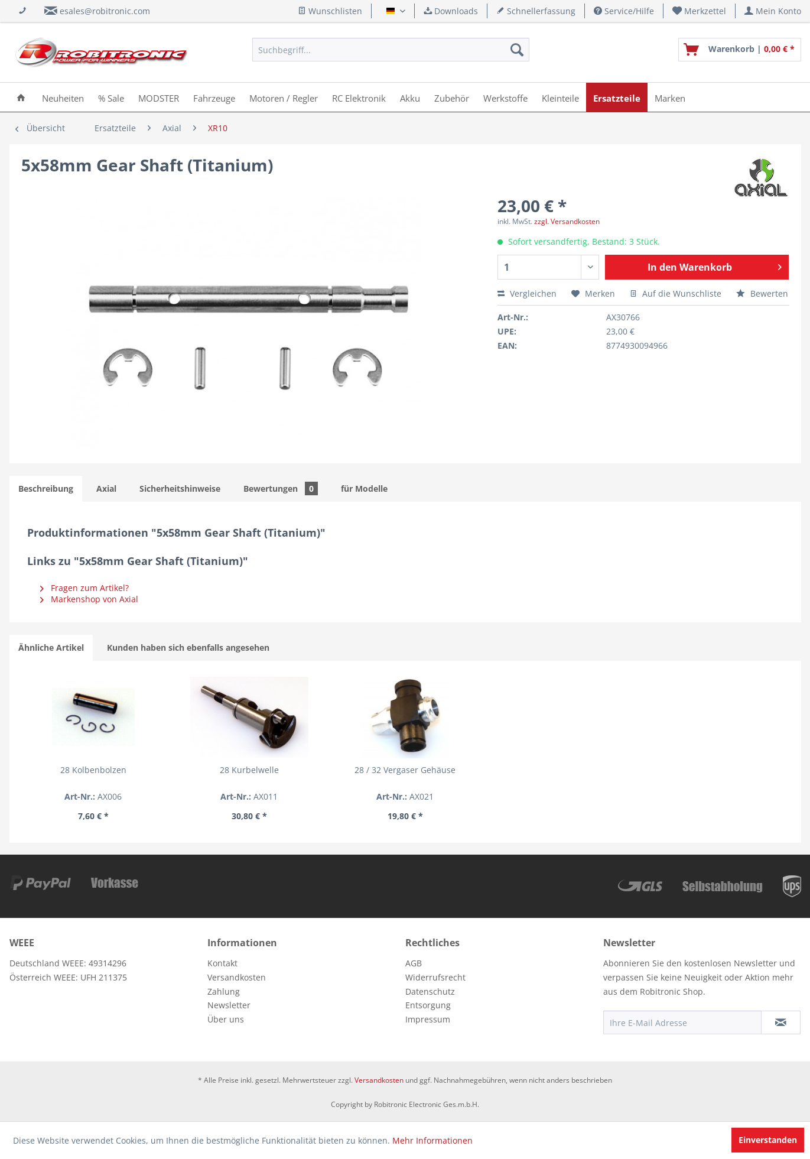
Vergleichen (527, 293)
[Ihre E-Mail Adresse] (682, 1022)
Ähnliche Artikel (51, 647)
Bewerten (762, 293)
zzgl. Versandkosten (567, 221)
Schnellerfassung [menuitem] (535, 11)
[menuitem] (699, 11)
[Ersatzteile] (617, 97)
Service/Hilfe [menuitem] (624, 11)
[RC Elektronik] (359, 97)
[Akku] (410, 97)
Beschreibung (45, 488)
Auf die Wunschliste (675, 293)
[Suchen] (517, 49)
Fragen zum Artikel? (84, 587)
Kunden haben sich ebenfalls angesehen (188, 647)
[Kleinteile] (560, 97)
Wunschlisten (330, 11)
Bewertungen (280, 488)
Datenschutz (430, 991)
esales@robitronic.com (105, 11)
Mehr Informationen (432, 1140)
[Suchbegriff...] (390, 49)
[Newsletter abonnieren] (781, 1022)
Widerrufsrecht (435, 977)
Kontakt (222, 963)
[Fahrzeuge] (214, 97)
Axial (106, 488)
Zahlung (223, 991)
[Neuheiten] (63, 97)
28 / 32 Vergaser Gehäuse (405, 769)
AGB (413, 963)
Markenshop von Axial (89, 599)
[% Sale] (111, 97)
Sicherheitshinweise (179, 488)
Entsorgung (428, 1005)
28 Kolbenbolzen (93, 769)
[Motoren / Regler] (283, 97)
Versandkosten (236, 977)
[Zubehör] (451, 97)
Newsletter (229, 1005)
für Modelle (364, 488)
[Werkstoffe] (505, 97)
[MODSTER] (158, 97)
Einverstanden (768, 1139)
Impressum (427, 1019)
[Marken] (670, 97)
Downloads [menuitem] (451, 11)
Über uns (225, 1019)
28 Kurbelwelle (249, 769)
